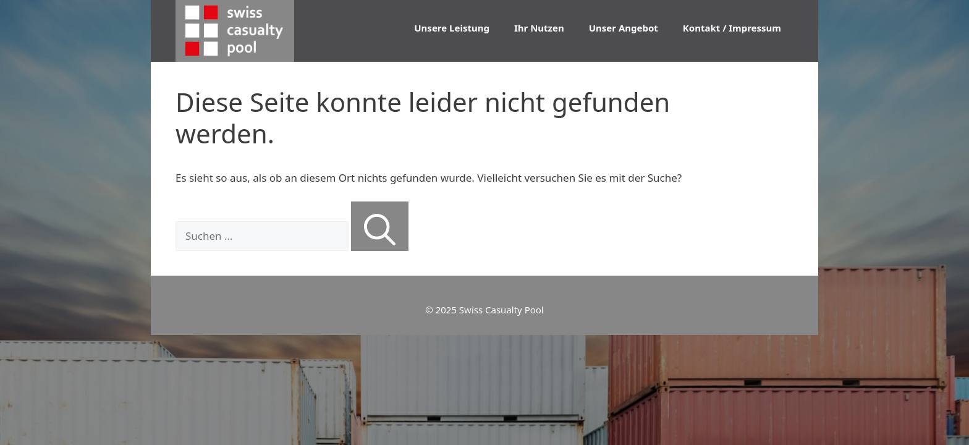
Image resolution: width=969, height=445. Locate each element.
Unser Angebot (623, 28)
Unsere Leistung (451, 28)
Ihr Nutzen (539, 28)
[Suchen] (379, 226)
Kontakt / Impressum (732, 28)
